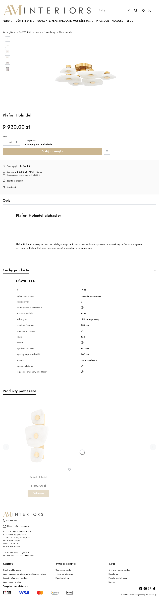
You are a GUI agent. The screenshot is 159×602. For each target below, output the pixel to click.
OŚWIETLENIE (25, 32)
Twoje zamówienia (64, 574)
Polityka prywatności (117, 578)
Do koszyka (38, 494)
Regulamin (113, 574)
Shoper (151, 595)
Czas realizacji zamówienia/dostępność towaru (24, 574)
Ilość (5, 136)
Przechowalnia (62, 578)
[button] (136, 10)
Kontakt (111, 582)
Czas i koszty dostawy (13, 582)
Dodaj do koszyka (52, 151)
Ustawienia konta (63, 570)
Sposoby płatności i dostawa (16, 578)
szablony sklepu (129, 595)
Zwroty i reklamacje (12, 570)
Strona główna (9, 32)
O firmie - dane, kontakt (119, 570)
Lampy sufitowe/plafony (45, 32)
